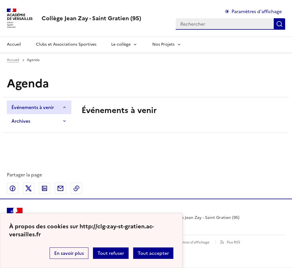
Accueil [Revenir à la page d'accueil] (14, 44)
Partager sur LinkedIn (44, 188)
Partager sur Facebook (12, 188)
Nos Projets (163, 44)
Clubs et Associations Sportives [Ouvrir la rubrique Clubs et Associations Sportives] (66, 44)
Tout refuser (111, 253)
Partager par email (60, 188)
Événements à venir (32, 107)
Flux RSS (233, 242)
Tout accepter (153, 253)
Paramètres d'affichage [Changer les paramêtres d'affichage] (257, 11)
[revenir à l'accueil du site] (91, 18)
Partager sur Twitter (28, 188)
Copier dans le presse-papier (76, 188)
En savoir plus (69, 253)
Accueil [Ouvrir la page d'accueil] (13, 60)
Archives (20, 121)
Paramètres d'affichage (190, 242)
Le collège (121, 44)
